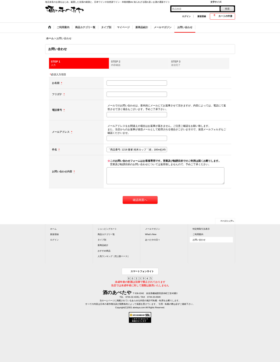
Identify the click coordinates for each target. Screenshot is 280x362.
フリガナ (57, 94)
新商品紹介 (103, 245)
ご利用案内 (198, 234)
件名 (55, 149)
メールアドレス (61, 131)
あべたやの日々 (152, 240)
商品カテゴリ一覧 (106, 234)
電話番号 (57, 110)
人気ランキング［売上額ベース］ (114, 256)
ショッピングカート (107, 229)
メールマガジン (152, 229)
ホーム (53, 229)
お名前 (56, 83)
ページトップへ (227, 221)
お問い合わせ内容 (62, 171)
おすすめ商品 (104, 251)
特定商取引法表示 (201, 229)
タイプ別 (102, 240)
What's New (151, 234)
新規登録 (201, 16)
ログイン (186, 16)
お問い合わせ (199, 240)
